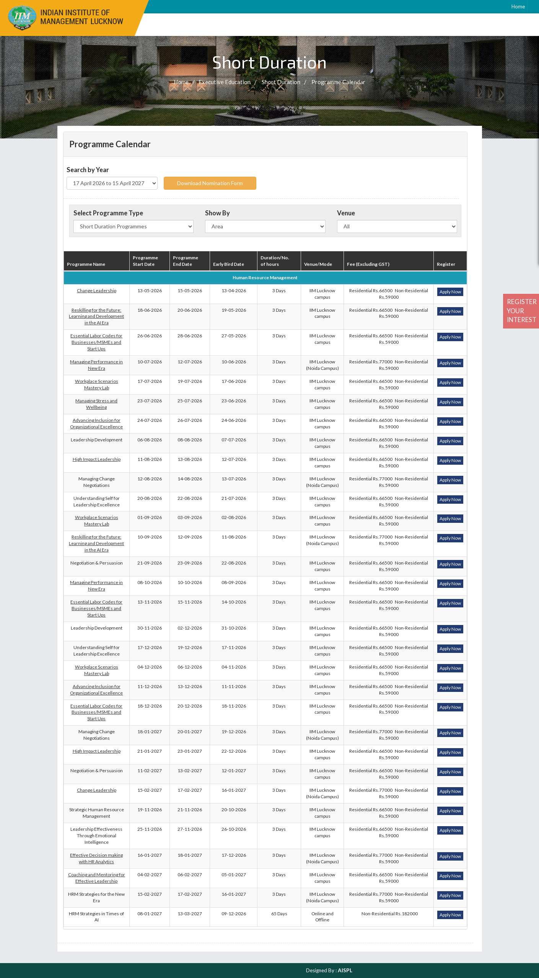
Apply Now (450, 292)
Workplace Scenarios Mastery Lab (96, 384)
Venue (346, 213)
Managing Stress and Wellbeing (96, 404)
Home (518, 6)
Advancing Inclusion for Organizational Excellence (96, 423)
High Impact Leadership (97, 459)
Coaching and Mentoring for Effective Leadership (96, 878)
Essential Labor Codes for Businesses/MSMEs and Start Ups (96, 342)
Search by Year (88, 170)
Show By (217, 213)
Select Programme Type (108, 213)
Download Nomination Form (210, 183)
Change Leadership (96, 290)
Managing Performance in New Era (96, 365)
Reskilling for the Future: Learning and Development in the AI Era (96, 316)
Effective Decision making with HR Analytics (96, 858)
